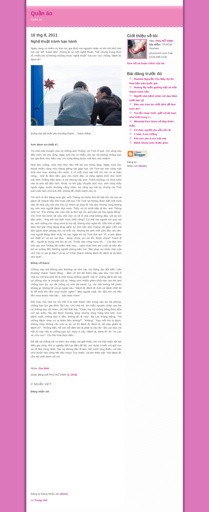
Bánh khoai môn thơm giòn (151, 142)
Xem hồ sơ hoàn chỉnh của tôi (146, 63)
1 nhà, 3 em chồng (145, 134)
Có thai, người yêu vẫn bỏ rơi (152, 129)
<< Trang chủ (39, 500)
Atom (64, 493)
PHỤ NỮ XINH (164, 40)
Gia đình (44, 368)
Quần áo (42, 13)
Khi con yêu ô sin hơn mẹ (150, 138)
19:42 (73, 374)
